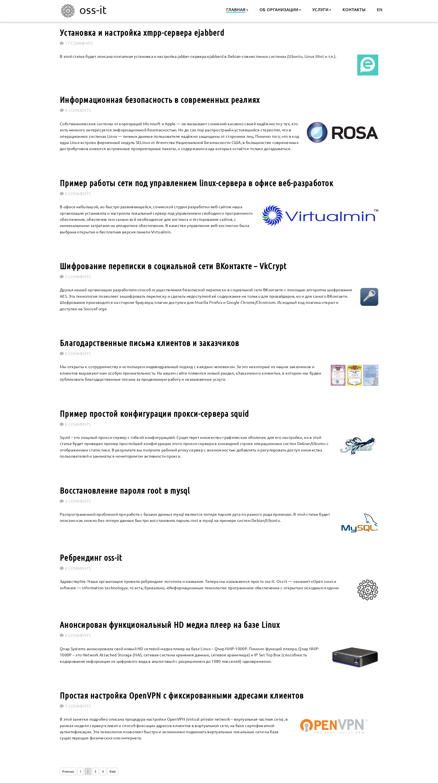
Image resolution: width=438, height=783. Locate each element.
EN (379, 9)
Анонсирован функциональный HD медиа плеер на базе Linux (170, 624)
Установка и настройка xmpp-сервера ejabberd (142, 32)
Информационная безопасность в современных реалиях (160, 99)
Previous (68, 771)
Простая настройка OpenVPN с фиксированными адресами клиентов (182, 695)
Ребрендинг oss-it (91, 557)
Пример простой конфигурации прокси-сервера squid (154, 413)
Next (113, 771)
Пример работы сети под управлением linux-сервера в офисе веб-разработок (196, 183)
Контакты (354, 9)
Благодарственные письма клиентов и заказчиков (149, 343)
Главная (236, 9)
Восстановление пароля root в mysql (125, 490)
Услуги (320, 9)
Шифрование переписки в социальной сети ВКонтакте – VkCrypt (173, 266)
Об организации (279, 9)
